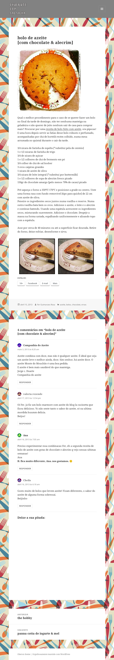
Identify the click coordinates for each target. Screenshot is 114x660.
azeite (62, 304)
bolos (68, 304)
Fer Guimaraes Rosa (46, 304)
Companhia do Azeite (36, 345)
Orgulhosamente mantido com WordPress (51, 654)
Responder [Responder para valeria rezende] (25, 423)
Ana (25, 435)
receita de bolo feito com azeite (63, 129)
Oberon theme (23, 654)
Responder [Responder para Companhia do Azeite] (25, 382)
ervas (83, 304)
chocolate (76, 304)
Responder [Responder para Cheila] (25, 506)
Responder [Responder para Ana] (25, 468)
